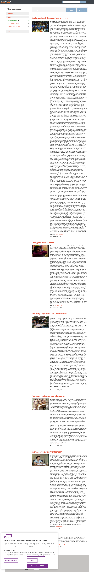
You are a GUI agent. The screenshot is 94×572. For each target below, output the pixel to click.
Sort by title (81, 10)
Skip (32, 560)
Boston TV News (6, 1)
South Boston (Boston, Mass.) (14, 26)
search (83, 2)
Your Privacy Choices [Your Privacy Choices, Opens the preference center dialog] (11, 560)
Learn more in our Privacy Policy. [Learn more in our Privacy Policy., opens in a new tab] (36, 556)
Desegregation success (43, 242)
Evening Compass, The (60, 544)
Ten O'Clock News (59, 234)
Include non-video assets (44, 10)
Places (9, 17)
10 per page (70, 10)
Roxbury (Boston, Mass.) (13, 23)
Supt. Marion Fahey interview (47, 451)
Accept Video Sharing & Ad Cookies (37, 566)
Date (9, 31)
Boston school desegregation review (50, 17)
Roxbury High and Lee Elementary (49, 313)
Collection (10, 13)
